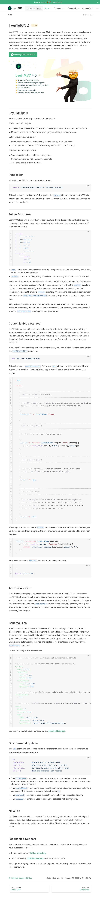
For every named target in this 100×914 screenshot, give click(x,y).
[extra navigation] (97, 8)
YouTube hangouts (35, 858)
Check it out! (57, 2)
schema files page (56, 731)
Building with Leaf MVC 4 (23, 54)
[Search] (34, 8)
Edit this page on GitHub (20, 878)
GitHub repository (38, 853)
